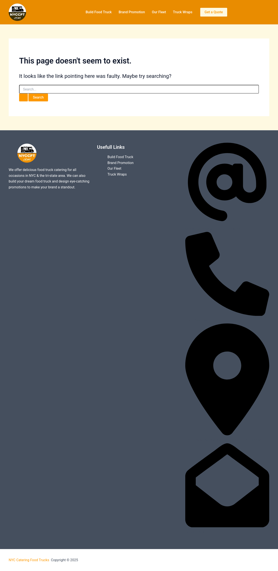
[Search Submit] (23, 97)
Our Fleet (159, 12)
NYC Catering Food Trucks (29, 560)
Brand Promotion (132, 12)
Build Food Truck (99, 12)
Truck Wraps (182, 12)
